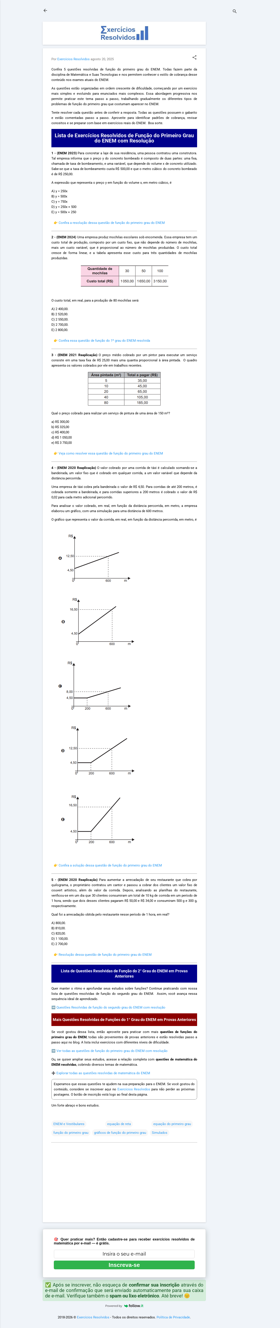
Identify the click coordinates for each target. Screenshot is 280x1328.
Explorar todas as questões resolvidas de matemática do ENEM (103, 1073)
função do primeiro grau (70, 1133)
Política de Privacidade (173, 1317)
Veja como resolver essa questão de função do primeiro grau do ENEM (111, 453)
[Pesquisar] (234, 12)
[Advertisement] (223, 87)
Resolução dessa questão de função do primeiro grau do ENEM (105, 955)
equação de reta (119, 1124)
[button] (194, 58)
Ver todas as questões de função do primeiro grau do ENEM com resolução (112, 1051)
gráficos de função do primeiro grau (120, 1133)
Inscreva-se (124, 1265)
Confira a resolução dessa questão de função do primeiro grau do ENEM (112, 223)
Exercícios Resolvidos (133, 1089)
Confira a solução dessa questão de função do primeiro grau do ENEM (110, 865)
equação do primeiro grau (172, 1124)
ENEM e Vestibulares (68, 1124)
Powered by (124, 1305)
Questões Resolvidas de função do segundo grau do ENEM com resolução (110, 1007)
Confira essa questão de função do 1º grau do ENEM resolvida (104, 341)
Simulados (159, 1133)
